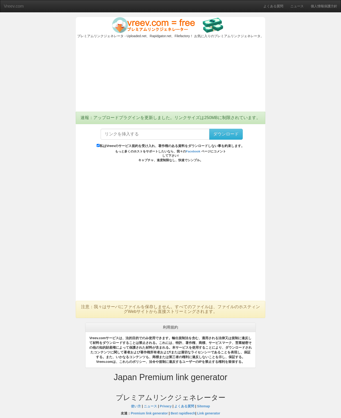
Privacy (166, 406)
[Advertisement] (170, 76)
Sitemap (203, 406)
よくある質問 (184, 406)
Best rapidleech (182, 413)
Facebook (193, 151)
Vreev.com (14, 6)
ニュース (150, 406)
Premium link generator (149, 413)
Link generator (208, 413)
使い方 (136, 406)
